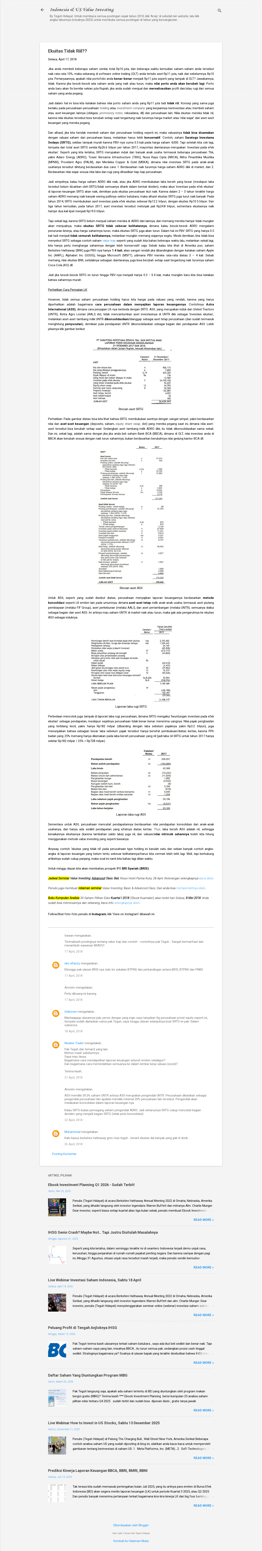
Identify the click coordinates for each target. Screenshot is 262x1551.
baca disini (206, 878)
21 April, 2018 (73, 1077)
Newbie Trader (74, 1043)
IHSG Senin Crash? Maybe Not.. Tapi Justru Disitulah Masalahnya (103, 1232)
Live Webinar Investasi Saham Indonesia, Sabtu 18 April (94, 1280)
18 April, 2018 (73, 1031)
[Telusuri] (219, 11)
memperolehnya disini (190, 888)
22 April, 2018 (73, 1120)
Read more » (204, 1220)
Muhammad (72, 1132)
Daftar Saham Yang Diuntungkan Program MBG (88, 1375)
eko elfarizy (72, 963)
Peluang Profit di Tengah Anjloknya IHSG (82, 1327)
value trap (109, 240)
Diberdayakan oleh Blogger (131, 1525)
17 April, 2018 (73, 951)
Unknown (70, 1011)
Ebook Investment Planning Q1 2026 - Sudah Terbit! (91, 1185)
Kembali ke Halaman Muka (131, 1541)
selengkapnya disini (127, 903)
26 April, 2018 (73, 1144)
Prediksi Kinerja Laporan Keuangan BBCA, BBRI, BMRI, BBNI (98, 1470)
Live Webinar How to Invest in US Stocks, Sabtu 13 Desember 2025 (104, 1423)
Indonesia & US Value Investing (81, 9)
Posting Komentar (64, 1154)
